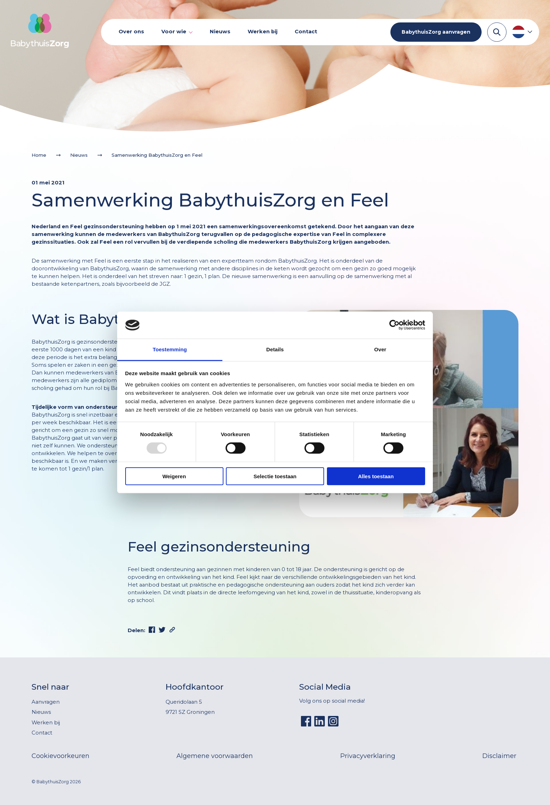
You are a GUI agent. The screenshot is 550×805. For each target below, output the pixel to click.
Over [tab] (380, 349)
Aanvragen (46, 702)
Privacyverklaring (367, 756)
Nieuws (220, 31)
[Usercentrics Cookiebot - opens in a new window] (394, 325)
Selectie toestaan (275, 476)
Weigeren (174, 476)
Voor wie (173, 32)
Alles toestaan (376, 476)
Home (39, 155)
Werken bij (262, 31)
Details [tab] (275, 349)
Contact (306, 31)
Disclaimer (499, 756)
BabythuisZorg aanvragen (436, 32)
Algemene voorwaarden (214, 756)
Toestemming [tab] (170, 349)
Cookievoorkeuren (60, 756)
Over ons (131, 31)
